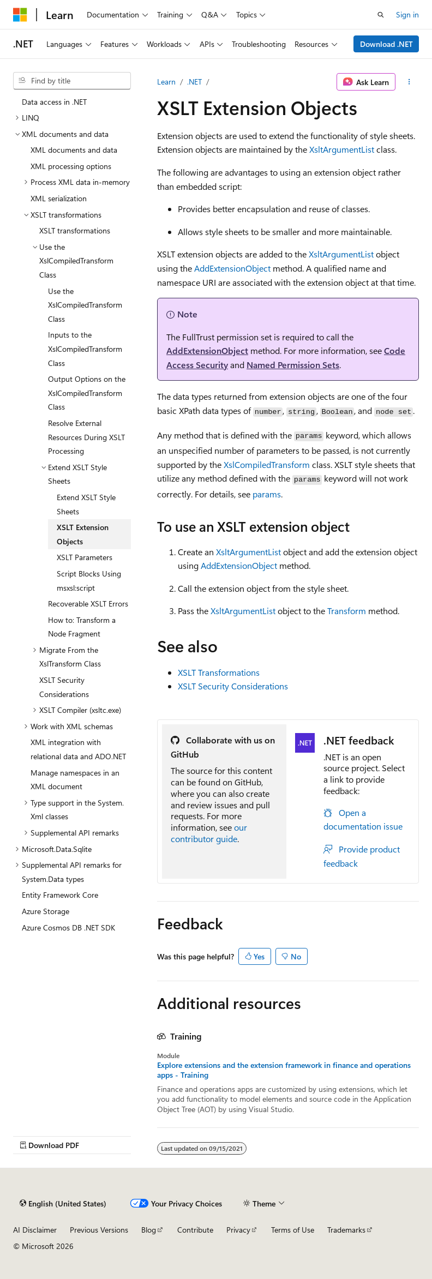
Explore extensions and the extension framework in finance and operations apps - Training (284, 1070)
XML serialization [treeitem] (59, 198)
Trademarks (346, 1229)
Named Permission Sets (293, 364)
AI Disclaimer (35, 1229)
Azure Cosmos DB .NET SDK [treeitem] (68, 927)
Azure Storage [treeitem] (45, 911)
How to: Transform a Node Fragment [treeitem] (82, 627)
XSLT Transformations (219, 672)
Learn (166, 81)
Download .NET (386, 44)
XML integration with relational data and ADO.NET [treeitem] (78, 749)
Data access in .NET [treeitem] (54, 102)
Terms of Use (292, 1229)
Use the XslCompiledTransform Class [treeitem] (85, 305)
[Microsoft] (20, 15)
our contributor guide (209, 832)
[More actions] (409, 82)
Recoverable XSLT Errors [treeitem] (88, 603)
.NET (194, 81)
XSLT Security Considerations (233, 686)
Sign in (407, 14)
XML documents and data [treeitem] (74, 150)
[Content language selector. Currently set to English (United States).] (63, 1203)
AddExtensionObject (232, 268)
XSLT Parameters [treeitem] (84, 557)
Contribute (195, 1229)
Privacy (238, 1229)
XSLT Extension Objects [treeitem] (83, 534)
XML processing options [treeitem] (71, 166)
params (267, 494)
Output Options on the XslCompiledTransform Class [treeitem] (86, 393)
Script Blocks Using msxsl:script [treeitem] (89, 580)
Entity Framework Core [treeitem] (60, 895)
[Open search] (381, 15)
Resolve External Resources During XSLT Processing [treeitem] (86, 437)
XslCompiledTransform (267, 464)
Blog (148, 1229)
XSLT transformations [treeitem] (74, 230)
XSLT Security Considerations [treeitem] (64, 687)
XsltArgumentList (341, 149)
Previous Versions (99, 1229)
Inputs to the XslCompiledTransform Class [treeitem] (85, 348)
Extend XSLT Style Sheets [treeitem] (86, 504)
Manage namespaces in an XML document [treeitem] (75, 779)
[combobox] (72, 80)
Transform (346, 610)
